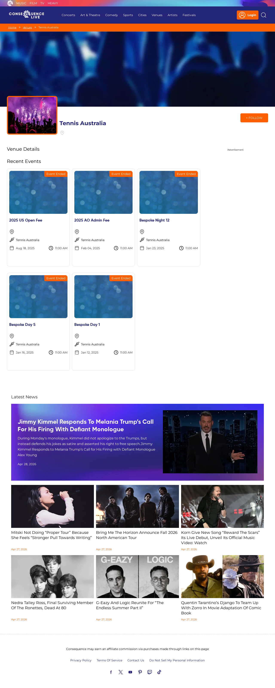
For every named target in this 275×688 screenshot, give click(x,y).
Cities (142, 15)
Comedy (111, 15)
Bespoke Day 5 (22, 325)
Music (21, 3)
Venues (157, 15)
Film (33, 3)
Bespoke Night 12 (154, 220)
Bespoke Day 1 (87, 325)
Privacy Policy (81, 660)
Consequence (10, 3)
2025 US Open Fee (25, 220)
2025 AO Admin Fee (91, 220)
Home (12, 27)
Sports (128, 15)
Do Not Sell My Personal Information (177, 660)
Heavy (53, 3)
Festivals (189, 15)
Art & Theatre (90, 15)
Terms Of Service (109, 660)
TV (42, 3)
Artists (172, 15)
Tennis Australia (27, 240)
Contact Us (135, 660)
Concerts (68, 15)
